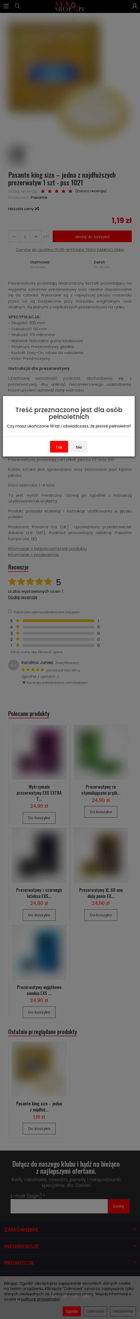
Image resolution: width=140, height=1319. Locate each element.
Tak (59, 447)
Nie (79, 447)
